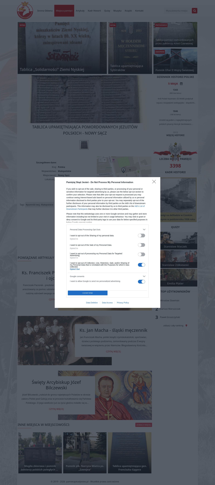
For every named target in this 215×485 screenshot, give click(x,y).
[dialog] (107, 242)
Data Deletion (92, 303)
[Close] (155, 182)
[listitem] (107, 229)
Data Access (107, 303)
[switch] (141, 235)
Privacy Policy (123, 303)
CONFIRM (88, 293)
